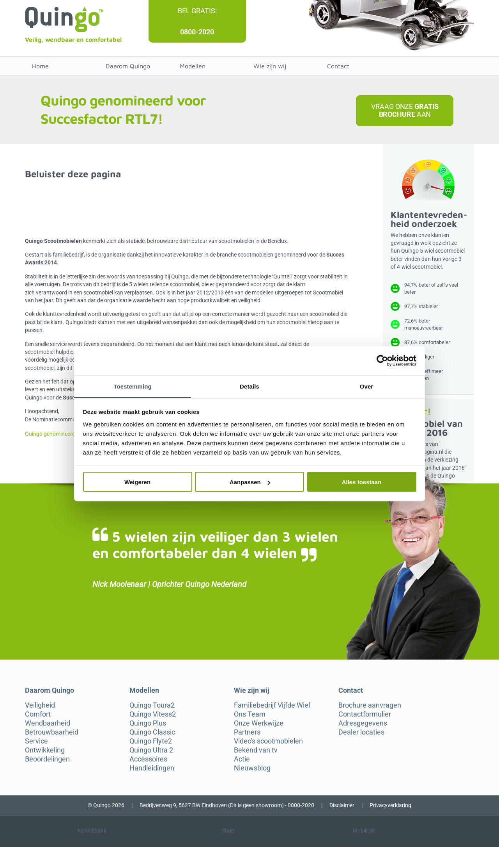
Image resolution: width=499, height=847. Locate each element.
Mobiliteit (364, 830)
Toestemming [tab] (132, 386)
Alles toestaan (362, 482)
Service (36, 741)
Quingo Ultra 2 (151, 750)
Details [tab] (249, 386)
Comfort (38, 714)
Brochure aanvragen (369, 705)
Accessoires (148, 759)
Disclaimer (341, 805)
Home (40, 66)
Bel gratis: (197, 11)
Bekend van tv (256, 750)
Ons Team (249, 714)
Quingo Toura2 (152, 705)
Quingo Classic (152, 732)
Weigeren (137, 482)
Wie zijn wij (269, 66)
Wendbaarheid (47, 723)
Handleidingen (151, 768)
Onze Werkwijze (258, 723)
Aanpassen (250, 482)
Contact (338, 66)
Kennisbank (92, 830)
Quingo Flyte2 (150, 741)
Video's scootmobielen (268, 741)
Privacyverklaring (390, 805)
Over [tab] (366, 386)
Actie (242, 759)
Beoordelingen (47, 759)
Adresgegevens (362, 723)
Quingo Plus (147, 723)
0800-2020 (197, 32)
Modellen (192, 66)
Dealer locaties (361, 732)
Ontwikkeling (45, 750)
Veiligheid (40, 705)
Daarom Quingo (128, 66)
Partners (247, 732)
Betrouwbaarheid (51, 732)
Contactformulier (364, 714)
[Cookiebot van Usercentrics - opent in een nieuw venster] (382, 361)
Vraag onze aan (404, 110)
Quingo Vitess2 (152, 714)
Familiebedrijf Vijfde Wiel (272, 705)
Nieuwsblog (252, 768)
